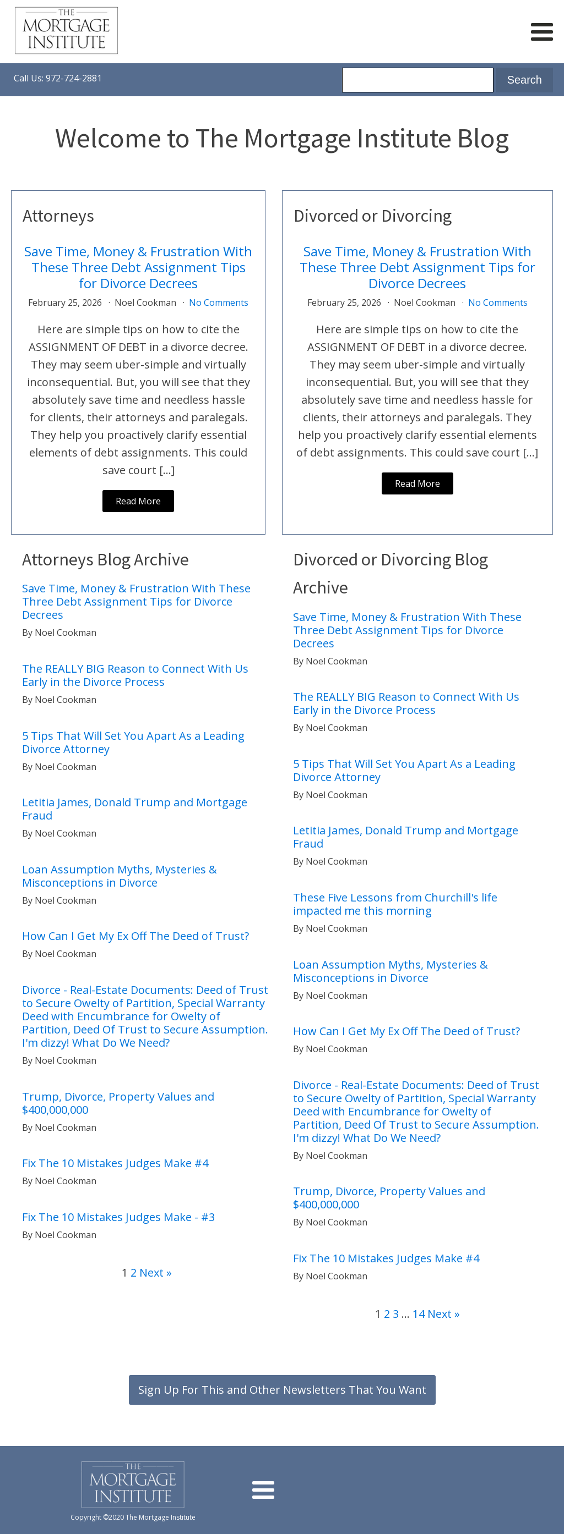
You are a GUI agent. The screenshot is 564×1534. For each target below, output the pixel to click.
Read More (138, 501)
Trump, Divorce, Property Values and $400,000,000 (118, 1103)
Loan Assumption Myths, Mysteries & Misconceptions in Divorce (119, 876)
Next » (155, 1272)
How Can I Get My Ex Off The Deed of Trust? (137, 936)
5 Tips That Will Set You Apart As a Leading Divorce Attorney (133, 742)
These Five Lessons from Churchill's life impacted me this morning (395, 904)
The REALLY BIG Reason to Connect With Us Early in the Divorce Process (135, 675)
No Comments (218, 302)
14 (419, 1313)
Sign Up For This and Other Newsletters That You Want (282, 1389)
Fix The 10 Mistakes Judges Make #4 (115, 1163)
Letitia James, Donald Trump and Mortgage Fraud (134, 809)
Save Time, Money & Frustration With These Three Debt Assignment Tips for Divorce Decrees (138, 267)
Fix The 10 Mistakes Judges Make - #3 (118, 1217)
